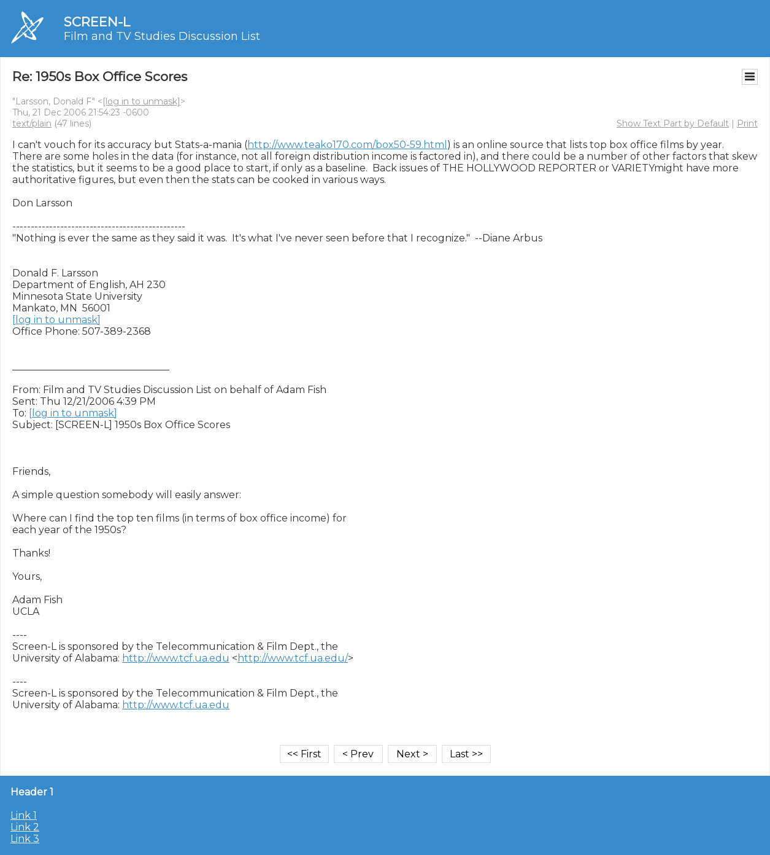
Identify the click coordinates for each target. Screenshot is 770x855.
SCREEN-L (97, 21)
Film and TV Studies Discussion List (162, 36)
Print (747, 123)
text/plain (32, 123)
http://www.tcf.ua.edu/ (292, 658)
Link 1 (23, 815)
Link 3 (24, 839)
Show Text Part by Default (673, 123)
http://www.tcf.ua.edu (175, 658)
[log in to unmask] (141, 101)
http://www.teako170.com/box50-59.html (347, 144)
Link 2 (24, 827)
